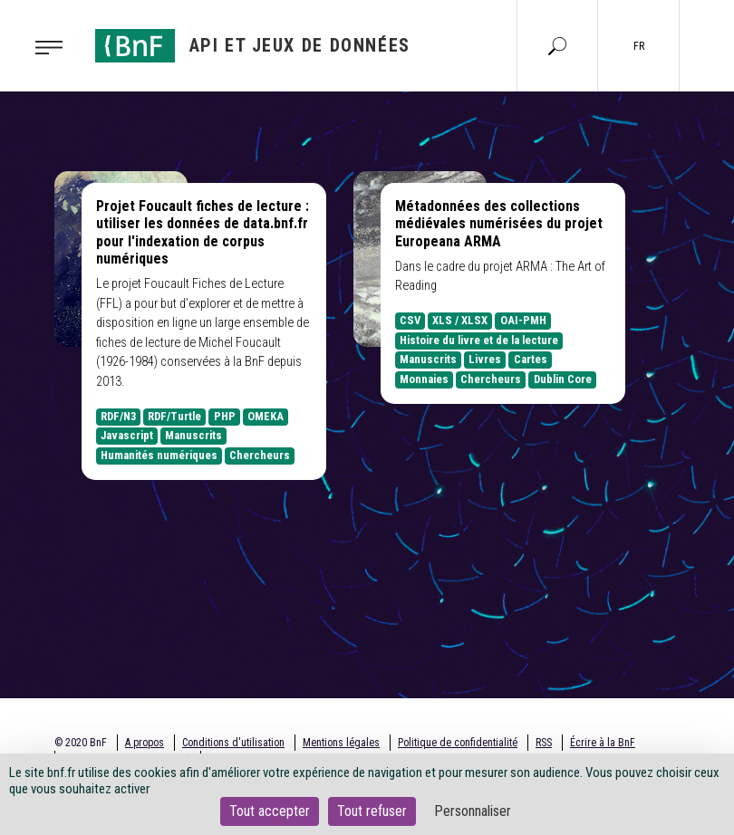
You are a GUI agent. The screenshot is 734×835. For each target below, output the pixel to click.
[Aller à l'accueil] (252, 45)
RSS (544, 742)
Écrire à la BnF (602, 742)
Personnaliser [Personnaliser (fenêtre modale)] (472, 811)
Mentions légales (341, 742)
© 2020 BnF (80, 742)
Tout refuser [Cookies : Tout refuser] (372, 811)
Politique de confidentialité (457, 742)
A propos (144, 742)
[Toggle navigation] (54, 46)
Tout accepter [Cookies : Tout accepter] (269, 811)
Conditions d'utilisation (233, 742)
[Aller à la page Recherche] (557, 45)
